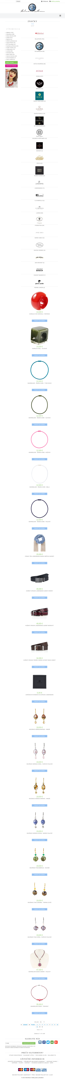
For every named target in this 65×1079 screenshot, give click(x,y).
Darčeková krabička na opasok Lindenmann (39, 694)
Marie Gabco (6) (39, 237)
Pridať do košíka (39, 320)
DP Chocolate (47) (39, 126)
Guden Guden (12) (39, 175)
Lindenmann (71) (39, 188)
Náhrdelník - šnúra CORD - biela (39, 487)
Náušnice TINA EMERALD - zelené (39, 867)
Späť (32, 26)
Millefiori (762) (39, 39)
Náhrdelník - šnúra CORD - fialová (39, 521)
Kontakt (27, 1062)
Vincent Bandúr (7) (39, 275)
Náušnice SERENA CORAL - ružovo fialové (40, 764)
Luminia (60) (39, 213)
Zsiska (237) (39, 76)
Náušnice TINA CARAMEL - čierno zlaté (39, 902)
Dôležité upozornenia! (15, 1061)
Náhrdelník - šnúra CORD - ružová (39, 452)
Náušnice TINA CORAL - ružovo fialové (39, 937)
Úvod (32, 23)
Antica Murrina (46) (40, 63)
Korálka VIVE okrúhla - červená (39, 314)
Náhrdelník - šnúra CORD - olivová (39, 417)
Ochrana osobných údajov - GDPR (42, 1062)
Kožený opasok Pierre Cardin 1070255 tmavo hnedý (39, 660)
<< (21, 1025)
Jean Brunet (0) (39, 262)
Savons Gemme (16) (39, 250)
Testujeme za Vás (40, 1055)
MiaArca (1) (39, 88)
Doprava (14, 1062)
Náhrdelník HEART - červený (40, 1006)
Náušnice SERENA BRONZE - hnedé (39, 729)
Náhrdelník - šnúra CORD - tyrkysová (39, 383)
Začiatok (25, 1024)
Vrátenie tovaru (52, 1061)
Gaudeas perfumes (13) (39, 138)
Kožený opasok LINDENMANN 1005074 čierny (39, 591)
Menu (60, 15)
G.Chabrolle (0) (39, 200)
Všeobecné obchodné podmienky (34, 1061)
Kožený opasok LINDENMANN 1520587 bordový (39, 625)
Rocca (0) (39, 163)
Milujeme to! (52, 1055)
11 (37, 1026)
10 (57, 1024)
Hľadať (18, 1)
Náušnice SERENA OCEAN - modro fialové (39, 833)
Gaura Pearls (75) (39, 113)
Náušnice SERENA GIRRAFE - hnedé (39, 798)
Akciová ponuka (11, 65)
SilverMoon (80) (39, 51)
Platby (21, 1062)
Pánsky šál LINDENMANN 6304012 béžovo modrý (39, 556)
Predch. (33, 1024)
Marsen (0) (39, 150)
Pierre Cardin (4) (39, 287)
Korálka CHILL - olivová (39, 348)
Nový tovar (10, 62)
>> (42, 1027)
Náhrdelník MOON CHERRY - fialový (39, 971)
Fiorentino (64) (39, 225)
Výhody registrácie (15, 1055)
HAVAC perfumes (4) (39, 101)
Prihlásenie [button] (45, 1)
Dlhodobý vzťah (28, 1055)
